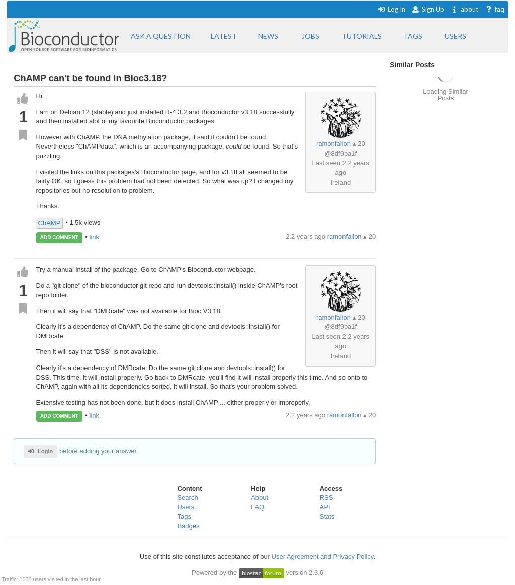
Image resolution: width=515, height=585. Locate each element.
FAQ (257, 507)
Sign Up (428, 9)
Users (185, 507)
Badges (188, 526)
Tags (184, 516)
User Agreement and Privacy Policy (323, 556)
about (464, 9)
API (325, 507)
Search (187, 497)
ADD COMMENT (59, 237)
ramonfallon (333, 144)
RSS (326, 497)
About (259, 497)
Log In (391, 9)
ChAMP (49, 223)
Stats (327, 516)
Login (40, 451)
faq (494, 9)
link (95, 237)
